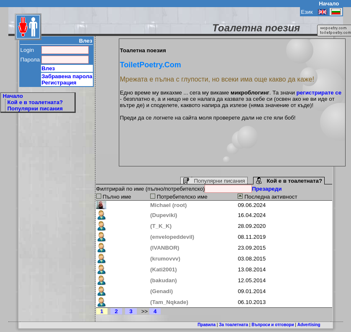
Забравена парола (66, 76)
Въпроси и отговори (272, 324)
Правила (206, 324)
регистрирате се (319, 92)
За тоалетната (233, 324)
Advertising (308, 324)
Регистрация (58, 82)
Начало (329, 3)
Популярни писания (35, 108)
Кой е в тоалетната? (35, 102)
